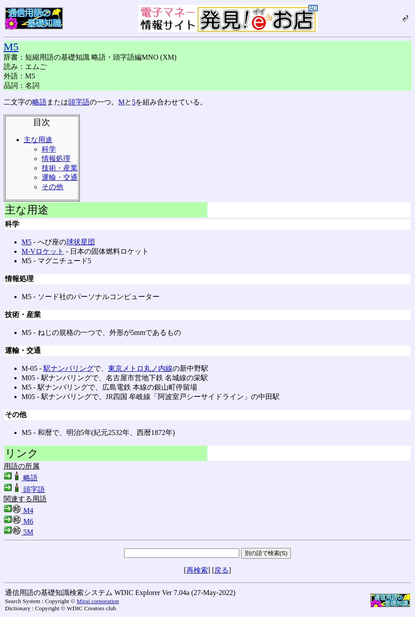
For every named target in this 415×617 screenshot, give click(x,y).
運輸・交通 (60, 177)
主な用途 (38, 139)
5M (18, 532)
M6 (18, 521)
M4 (18, 510)
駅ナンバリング (68, 368)
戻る (221, 570)
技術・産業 (60, 168)
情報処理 (56, 158)
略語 (39, 102)
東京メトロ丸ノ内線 (140, 368)
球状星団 (80, 242)
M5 (11, 46)
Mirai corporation (98, 601)
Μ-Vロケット (43, 251)
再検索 (197, 570)
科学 (49, 149)
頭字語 (79, 102)
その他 (52, 187)
